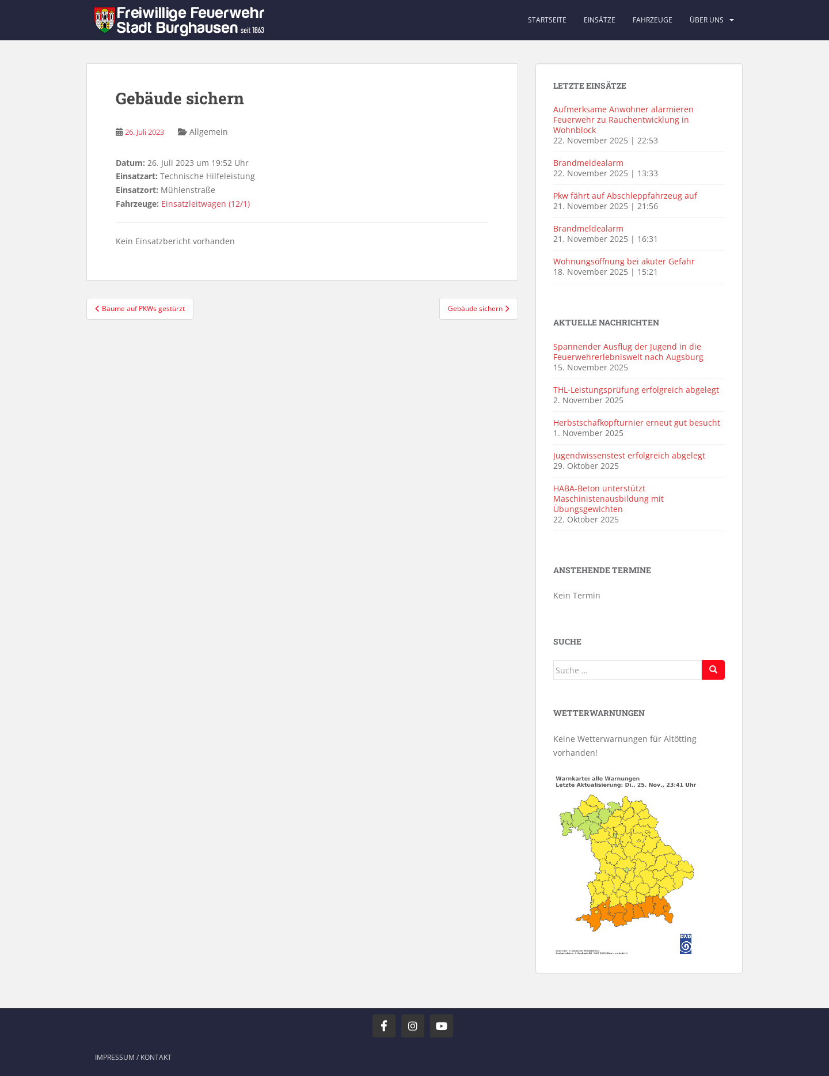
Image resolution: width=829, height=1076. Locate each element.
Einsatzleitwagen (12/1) (205, 203)
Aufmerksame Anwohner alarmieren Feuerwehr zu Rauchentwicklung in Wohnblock (623, 119)
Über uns (707, 20)
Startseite (547, 20)
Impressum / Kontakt (133, 1057)
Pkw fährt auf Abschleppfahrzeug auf (625, 195)
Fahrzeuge (652, 20)
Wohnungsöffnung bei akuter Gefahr (624, 261)
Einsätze (599, 20)
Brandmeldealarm (588, 162)
